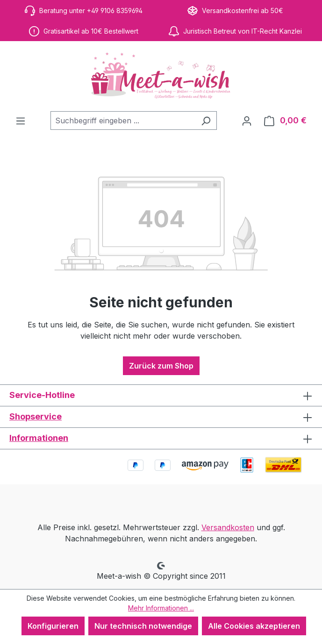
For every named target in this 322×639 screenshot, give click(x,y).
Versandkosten (227, 527)
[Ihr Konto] (247, 120)
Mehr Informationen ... (161, 608)
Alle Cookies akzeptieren (254, 626)
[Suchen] (206, 120)
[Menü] (20, 120)
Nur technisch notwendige (143, 626)
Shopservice (35, 416)
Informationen (38, 438)
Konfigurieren (53, 626)
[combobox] (122, 120)
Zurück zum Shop (161, 365)
